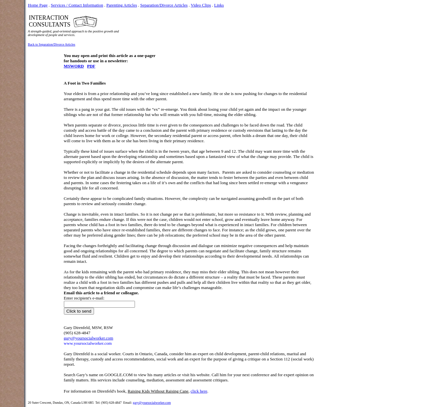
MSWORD (74, 66)
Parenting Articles (121, 5)
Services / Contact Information (77, 5)
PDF (91, 66)
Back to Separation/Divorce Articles (51, 44)
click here (199, 391)
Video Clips (201, 5)
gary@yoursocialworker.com (152, 402)
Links (219, 5)
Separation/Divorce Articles (164, 5)
